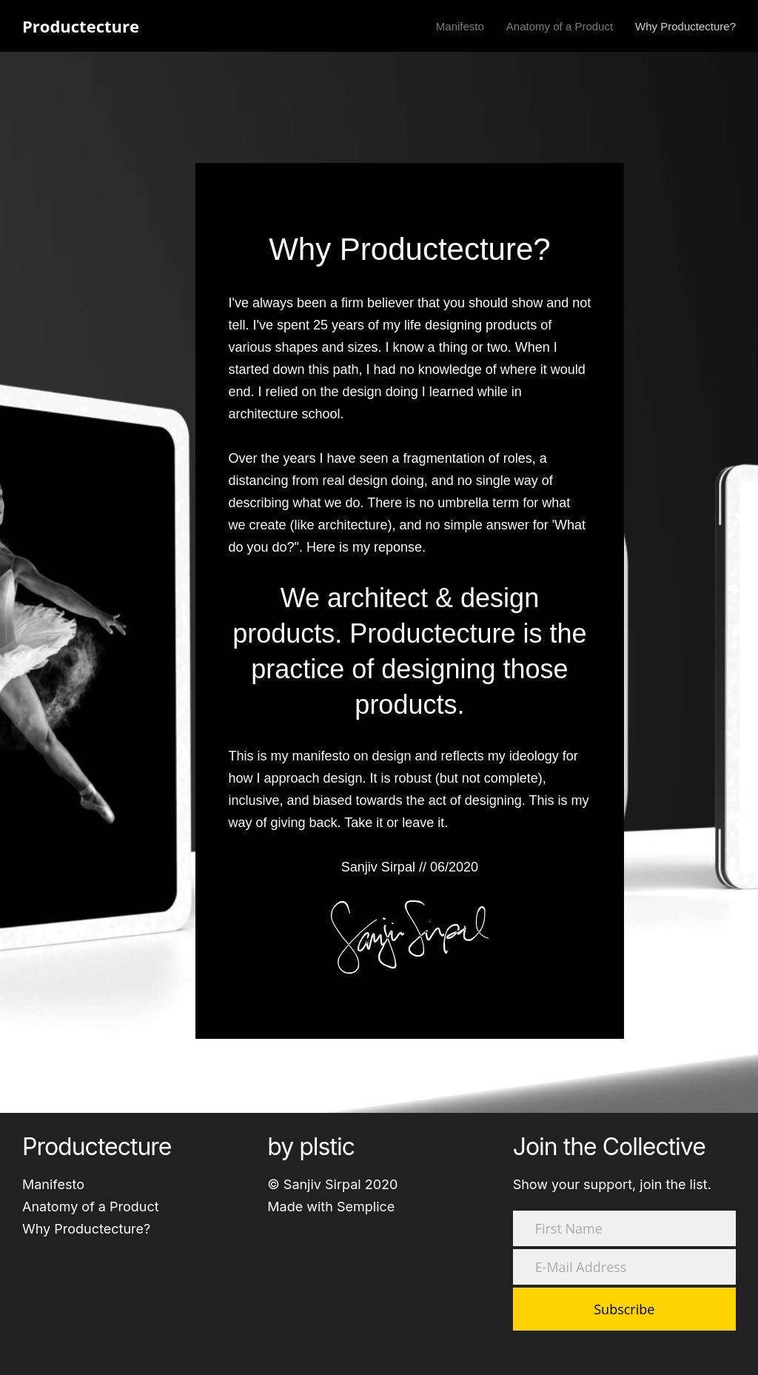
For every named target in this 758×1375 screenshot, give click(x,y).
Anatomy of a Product (90, 1206)
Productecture (80, 26)
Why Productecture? (86, 1229)
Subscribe (624, 1309)
